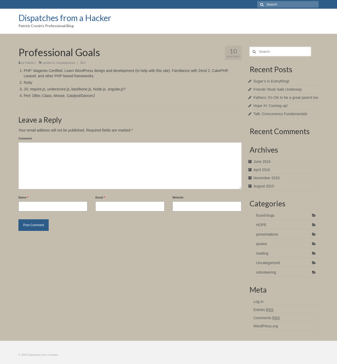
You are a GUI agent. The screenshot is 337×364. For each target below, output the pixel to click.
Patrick (29, 62)
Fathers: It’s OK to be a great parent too (286, 97)
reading (262, 253)
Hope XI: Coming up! (271, 106)
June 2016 (262, 161)
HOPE (261, 225)
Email (100, 197)
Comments (267, 318)
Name (23, 197)
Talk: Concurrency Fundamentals (281, 114)
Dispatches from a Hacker (64, 18)
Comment (25, 138)
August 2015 (264, 186)
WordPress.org (266, 326)
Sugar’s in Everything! (271, 81)
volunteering (266, 272)
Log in (259, 301)
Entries (264, 310)
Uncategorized (65, 62)
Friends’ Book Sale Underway (278, 89)
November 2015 (267, 178)
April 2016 (262, 170)
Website (178, 197)
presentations (267, 234)
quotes (261, 244)
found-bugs (265, 215)
